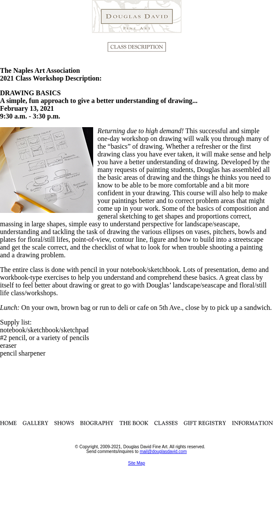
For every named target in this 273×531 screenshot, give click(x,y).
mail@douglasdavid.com (163, 451)
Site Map (136, 463)
